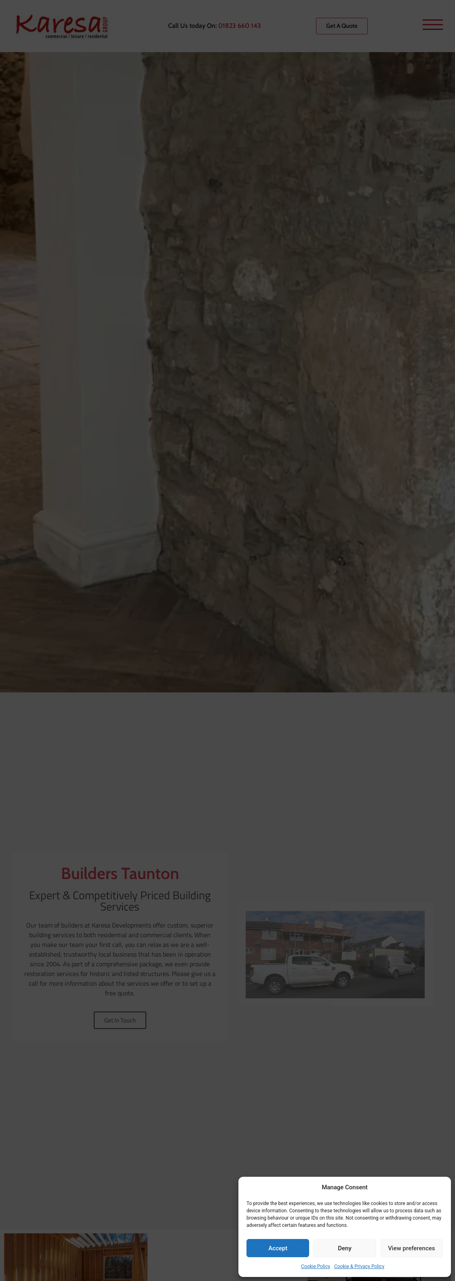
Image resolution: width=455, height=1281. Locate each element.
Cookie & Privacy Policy (359, 1266)
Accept (277, 1248)
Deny (345, 1248)
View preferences (411, 1248)
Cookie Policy (315, 1266)
